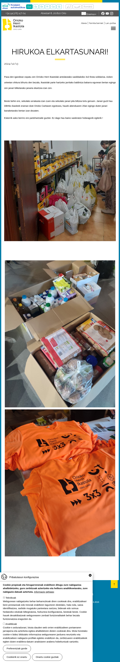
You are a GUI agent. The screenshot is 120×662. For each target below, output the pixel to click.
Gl (59, 6)
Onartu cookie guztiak (47, 657)
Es (36, 6)
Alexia (84, 23)
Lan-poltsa (110, 23)
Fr (47, 6)
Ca (53, 6)
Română (88, 6)
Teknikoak (11, 597)
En (42, 6)
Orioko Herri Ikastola (13, 24)
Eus (29, 6)
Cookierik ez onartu (17, 657)
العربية (77, 6)
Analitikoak (11, 624)
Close (90, 575)
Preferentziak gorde (17, 648)
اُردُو (69, 6)
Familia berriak (96, 23)
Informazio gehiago (44, 592)
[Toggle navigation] (72, 28)
